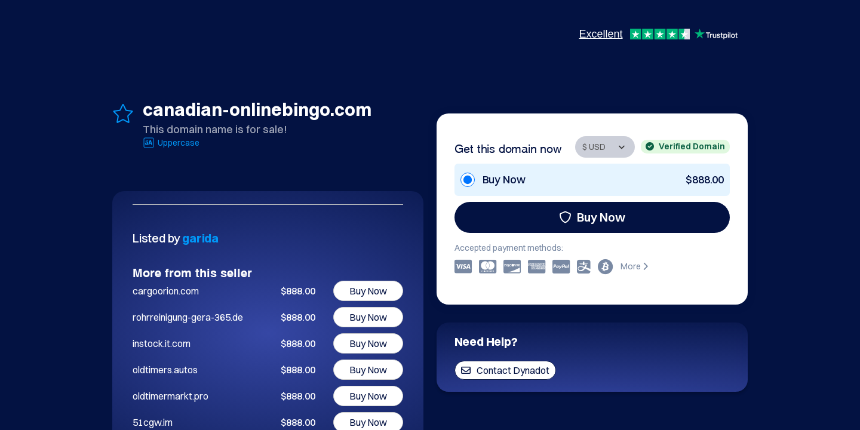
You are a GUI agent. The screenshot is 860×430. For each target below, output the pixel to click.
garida (200, 238)
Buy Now (592, 217)
